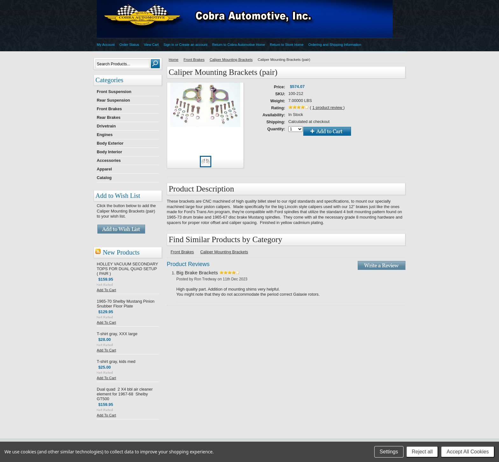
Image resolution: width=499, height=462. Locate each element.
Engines (105, 134)
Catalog (104, 177)
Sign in (169, 45)
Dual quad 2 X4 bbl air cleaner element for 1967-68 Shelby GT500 (125, 394)
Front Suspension (114, 91)
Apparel (104, 169)
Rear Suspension (113, 100)
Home (174, 59)
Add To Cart (106, 290)
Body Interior (109, 151)
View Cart (151, 45)
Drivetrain (106, 126)
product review (327, 107)
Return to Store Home (287, 45)
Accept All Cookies (467, 451)
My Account (106, 45)
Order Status (129, 45)
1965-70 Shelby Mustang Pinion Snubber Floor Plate (125, 303)
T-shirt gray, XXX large (117, 333)
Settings (389, 451)
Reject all (422, 451)
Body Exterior (110, 143)
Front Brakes (109, 108)
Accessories (109, 160)
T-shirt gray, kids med (116, 361)
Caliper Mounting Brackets (231, 59)
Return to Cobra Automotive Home (238, 45)
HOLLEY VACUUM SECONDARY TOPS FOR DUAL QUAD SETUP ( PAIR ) (127, 269)
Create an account (193, 45)
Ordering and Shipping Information (334, 45)
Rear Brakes (109, 117)
